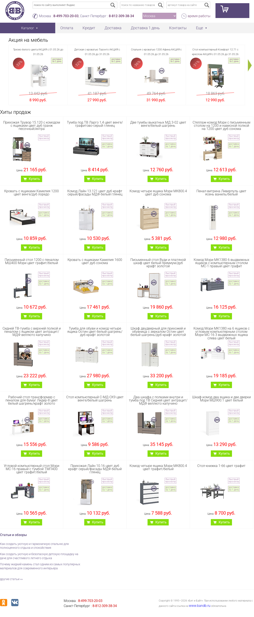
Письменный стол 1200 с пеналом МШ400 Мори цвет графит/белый (32, 261)
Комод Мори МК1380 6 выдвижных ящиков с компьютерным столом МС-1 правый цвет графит (221, 263)
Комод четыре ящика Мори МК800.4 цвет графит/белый (158, 467)
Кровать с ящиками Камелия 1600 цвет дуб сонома (95, 261)
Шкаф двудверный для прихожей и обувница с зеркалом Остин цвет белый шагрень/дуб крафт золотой (158, 331)
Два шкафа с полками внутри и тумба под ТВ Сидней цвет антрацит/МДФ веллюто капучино (158, 400)
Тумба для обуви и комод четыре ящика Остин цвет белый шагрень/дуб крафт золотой (94, 331)
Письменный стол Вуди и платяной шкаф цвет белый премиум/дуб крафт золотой (158, 263)
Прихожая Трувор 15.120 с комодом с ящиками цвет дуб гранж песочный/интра (31, 125)
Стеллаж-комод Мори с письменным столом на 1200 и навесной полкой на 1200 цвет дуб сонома (221, 125)
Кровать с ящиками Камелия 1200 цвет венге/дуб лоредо (31, 192)
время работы (199, 16)
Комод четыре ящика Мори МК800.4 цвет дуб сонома (158, 192)
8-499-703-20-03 (66, 16)
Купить (34, 179)
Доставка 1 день (145, 28)
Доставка (113, 28)
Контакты (178, 28)
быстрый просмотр (44, 137)
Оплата (66, 28)
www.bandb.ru (199, 606)
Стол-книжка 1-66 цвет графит (221, 466)
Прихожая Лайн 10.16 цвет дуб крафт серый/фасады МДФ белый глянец (95, 469)
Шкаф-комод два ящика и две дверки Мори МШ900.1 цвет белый (221, 398)
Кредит (89, 28)
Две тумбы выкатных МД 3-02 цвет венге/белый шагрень (158, 124)
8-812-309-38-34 (121, 16)
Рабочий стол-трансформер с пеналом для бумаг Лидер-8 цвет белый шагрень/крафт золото (32, 400)
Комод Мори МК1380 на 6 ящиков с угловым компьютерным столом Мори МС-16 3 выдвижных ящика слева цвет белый (221, 333)
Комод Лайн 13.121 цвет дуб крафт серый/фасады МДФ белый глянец (94, 192)
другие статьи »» (11, 579)
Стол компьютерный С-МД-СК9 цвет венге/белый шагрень (95, 398)
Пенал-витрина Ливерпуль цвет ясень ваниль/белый (221, 192)
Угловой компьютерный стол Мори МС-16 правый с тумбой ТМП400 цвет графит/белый (31, 469)
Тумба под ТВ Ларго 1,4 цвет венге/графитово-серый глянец (95, 124)
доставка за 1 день (56, 60)
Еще (199, 28)
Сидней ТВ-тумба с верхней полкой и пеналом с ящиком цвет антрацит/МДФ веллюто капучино (32, 331)
